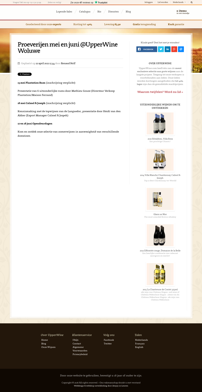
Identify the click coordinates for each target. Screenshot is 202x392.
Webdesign (79, 386)
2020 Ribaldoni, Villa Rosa (160, 138)
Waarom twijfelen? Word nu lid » (160, 92)
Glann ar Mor (160, 214)
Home (44, 339)
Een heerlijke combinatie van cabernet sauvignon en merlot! (160, 254)
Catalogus (84, 11)
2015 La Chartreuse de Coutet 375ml (160, 289)
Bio (99, 11)
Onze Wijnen (48, 347)
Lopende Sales (64, 11)
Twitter (108, 343)
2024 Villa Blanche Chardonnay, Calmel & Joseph (160, 176)
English (139, 347)
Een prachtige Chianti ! (160, 141)
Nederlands (179, 2)
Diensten (113, 11)
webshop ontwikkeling (96, 386)
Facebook (109, 339)
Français (139, 343)
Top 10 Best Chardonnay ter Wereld (160, 180)
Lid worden (163, 2)
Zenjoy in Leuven (120, 386)
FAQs (75, 339)
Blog (128, 11)
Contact (77, 343)
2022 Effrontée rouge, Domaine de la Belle (160, 250)
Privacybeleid (80, 354)
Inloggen (149, 2)
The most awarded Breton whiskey (160, 217)
